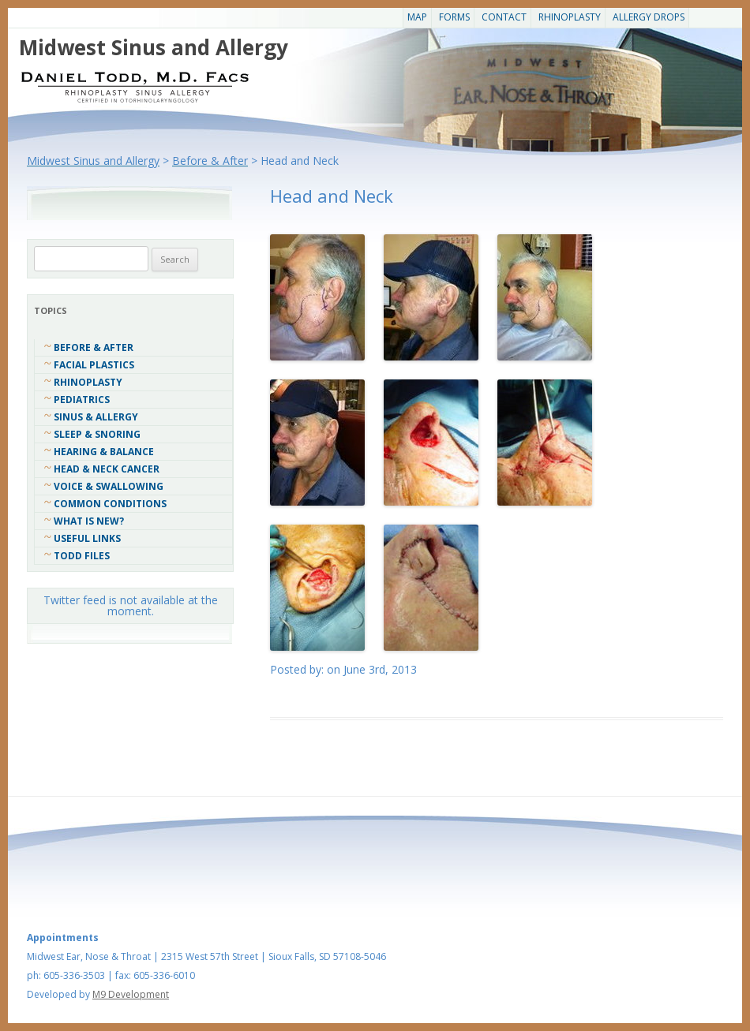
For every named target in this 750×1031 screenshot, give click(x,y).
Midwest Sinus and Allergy (153, 47)
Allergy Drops (648, 17)
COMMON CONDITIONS (110, 503)
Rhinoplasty (569, 17)
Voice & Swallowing (108, 486)
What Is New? (89, 521)
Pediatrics (82, 399)
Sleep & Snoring (97, 434)
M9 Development (130, 994)
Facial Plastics (94, 365)
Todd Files (82, 555)
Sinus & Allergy (96, 417)
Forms (454, 17)
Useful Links (87, 538)
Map (417, 17)
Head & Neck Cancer (106, 469)
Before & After (93, 347)
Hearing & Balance (104, 451)
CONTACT (504, 17)
